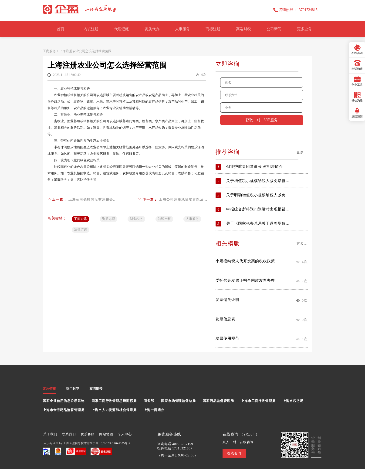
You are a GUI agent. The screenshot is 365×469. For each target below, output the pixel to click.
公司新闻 (274, 29)
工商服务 (49, 51)
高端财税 (243, 29)
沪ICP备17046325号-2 (116, 443)
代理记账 (121, 29)
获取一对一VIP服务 (262, 120)
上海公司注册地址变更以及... (183, 199)
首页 (60, 29)
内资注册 (91, 29)
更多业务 (304, 29)
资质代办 (152, 29)
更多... (302, 152)
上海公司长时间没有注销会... (92, 199)
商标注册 (213, 29)
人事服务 (182, 29)
